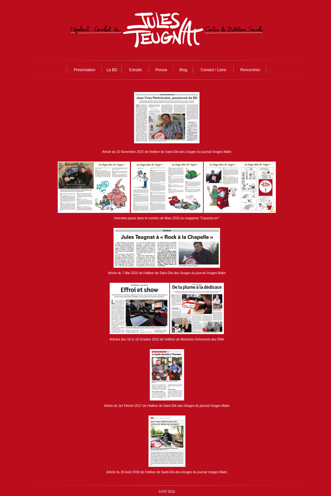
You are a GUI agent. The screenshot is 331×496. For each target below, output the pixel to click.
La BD (111, 70)
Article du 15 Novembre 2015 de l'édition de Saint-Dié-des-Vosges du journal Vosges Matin (167, 152)
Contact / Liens (213, 70)
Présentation (84, 70)
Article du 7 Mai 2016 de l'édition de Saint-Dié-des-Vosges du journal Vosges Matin (166, 273)
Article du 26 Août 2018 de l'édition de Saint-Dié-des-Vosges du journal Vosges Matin (166, 472)
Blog (183, 70)
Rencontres (250, 70)
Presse (161, 70)
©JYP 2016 (167, 491)
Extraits (135, 70)
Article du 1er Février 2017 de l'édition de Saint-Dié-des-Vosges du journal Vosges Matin (166, 406)
